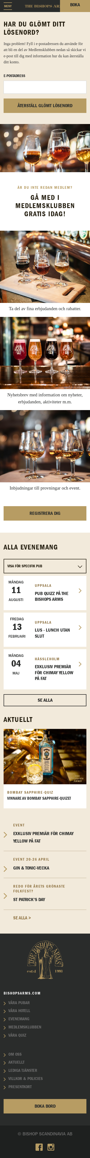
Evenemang (18, 1019)
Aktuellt (16, 1062)
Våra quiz (17, 1035)
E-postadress (14, 76)
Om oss (15, 1054)
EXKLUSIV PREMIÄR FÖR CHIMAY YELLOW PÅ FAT (43, 667)
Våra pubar (19, 1003)
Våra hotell (19, 1011)
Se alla (45, 700)
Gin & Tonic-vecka (49, 863)
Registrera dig (45, 513)
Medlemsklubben (24, 1027)
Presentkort (20, 1087)
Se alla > (22, 918)
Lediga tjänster (22, 1070)
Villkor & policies (25, 1079)
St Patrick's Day (49, 893)
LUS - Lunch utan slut (43, 628)
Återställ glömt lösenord (45, 105)
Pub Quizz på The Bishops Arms (43, 591)
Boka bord (45, 1106)
